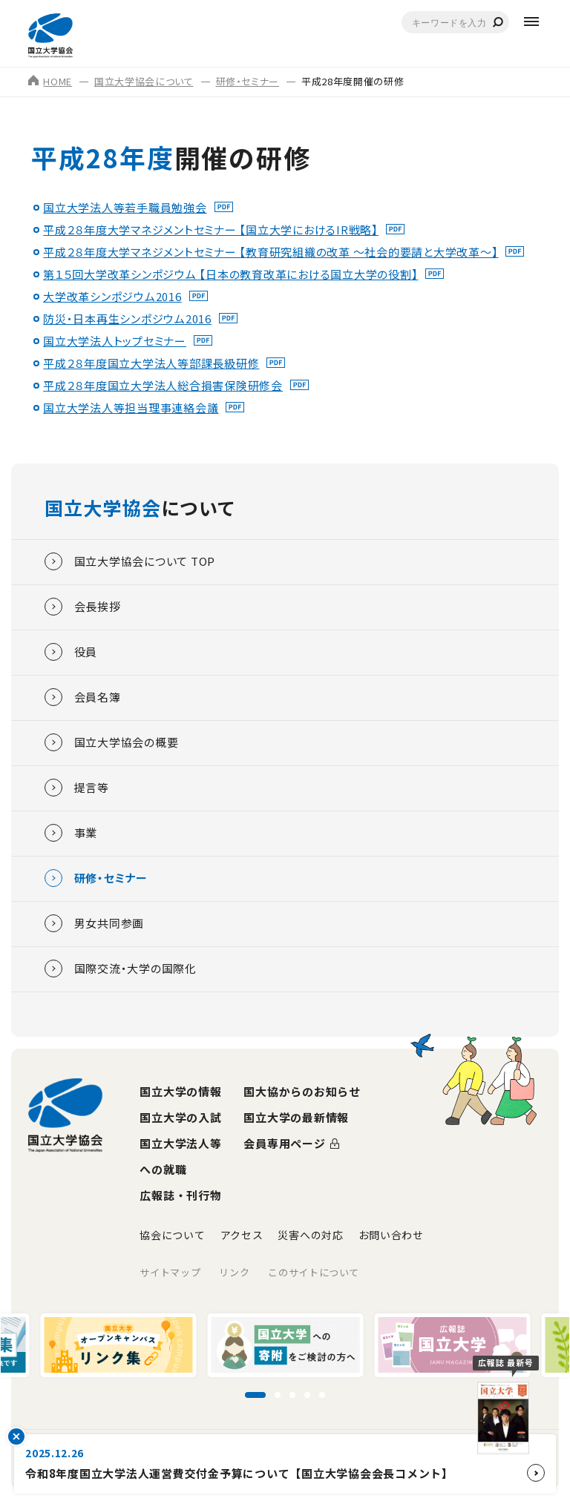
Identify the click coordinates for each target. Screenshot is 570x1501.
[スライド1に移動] (255, 1395)
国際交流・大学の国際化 (121, 968)
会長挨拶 (83, 607)
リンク (234, 1272)
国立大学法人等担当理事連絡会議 (130, 407)
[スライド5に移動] (322, 1395)
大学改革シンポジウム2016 (112, 296)
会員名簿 (83, 697)
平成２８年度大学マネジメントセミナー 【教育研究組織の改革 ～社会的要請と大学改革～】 (270, 252)
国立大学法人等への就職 (180, 1156)
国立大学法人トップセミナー (114, 341)
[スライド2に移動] (278, 1395)
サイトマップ (170, 1272)
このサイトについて (313, 1272)
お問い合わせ (391, 1234)
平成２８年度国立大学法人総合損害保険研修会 (163, 385)
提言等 (77, 787)
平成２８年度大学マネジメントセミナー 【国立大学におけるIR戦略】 (211, 229)
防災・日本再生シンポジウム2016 (127, 318)
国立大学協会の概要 (112, 742)
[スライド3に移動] (292, 1395)
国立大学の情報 (180, 1091)
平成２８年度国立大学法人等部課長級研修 (151, 363)
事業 (71, 833)
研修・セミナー (248, 81)
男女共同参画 (95, 923)
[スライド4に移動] (307, 1395)
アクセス (241, 1234)
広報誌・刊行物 (180, 1195)
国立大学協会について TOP (130, 561)
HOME (50, 81)
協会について (172, 1234)
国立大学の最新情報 (296, 1117)
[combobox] (455, 22)
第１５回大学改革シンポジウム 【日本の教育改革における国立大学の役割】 (230, 274)
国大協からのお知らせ (302, 1091)
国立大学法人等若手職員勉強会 (125, 207)
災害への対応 (310, 1234)
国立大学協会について (144, 81)
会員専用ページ (284, 1143)
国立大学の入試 (180, 1117)
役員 (71, 652)
